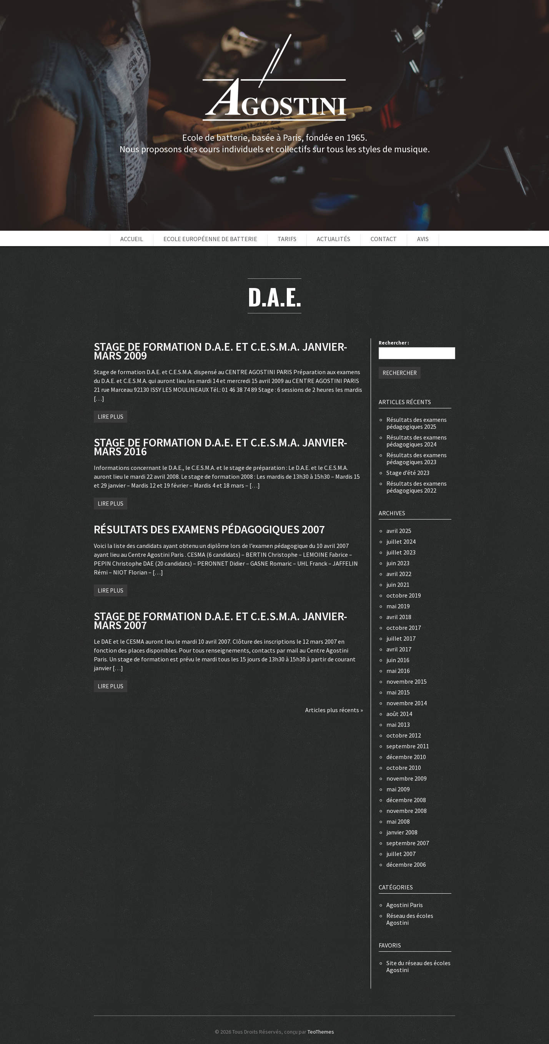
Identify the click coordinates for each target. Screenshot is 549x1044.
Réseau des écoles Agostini (409, 919)
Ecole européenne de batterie (210, 239)
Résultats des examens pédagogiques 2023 (416, 458)
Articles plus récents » (334, 710)
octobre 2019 (403, 595)
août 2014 (399, 714)
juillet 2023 (401, 552)
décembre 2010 (406, 757)
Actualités (333, 239)
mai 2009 (398, 789)
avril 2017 (398, 649)
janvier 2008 (402, 832)
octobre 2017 (403, 627)
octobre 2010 (403, 767)
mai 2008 (398, 821)
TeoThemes (321, 1031)
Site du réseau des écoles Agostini (418, 966)
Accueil (131, 239)
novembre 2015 (406, 681)
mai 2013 (398, 724)
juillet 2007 (401, 854)
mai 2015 (398, 692)
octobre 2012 (403, 735)
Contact (384, 239)
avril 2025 (398, 530)
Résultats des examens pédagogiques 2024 (416, 440)
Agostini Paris (404, 905)
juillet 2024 (401, 541)
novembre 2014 (406, 703)
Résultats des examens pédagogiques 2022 (416, 487)
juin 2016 (397, 660)
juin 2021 (397, 584)
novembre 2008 (406, 810)
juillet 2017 (401, 638)
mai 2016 (398, 670)
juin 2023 (397, 563)
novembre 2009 (406, 778)
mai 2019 (398, 606)
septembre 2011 (407, 746)
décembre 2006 (406, 864)
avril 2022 (398, 574)
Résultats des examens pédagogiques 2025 (416, 423)
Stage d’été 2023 (407, 472)
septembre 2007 (407, 843)
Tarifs (287, 239)
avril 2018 (398, 617)
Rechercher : (394, 343)
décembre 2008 (406, 800)
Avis (423, 239)
